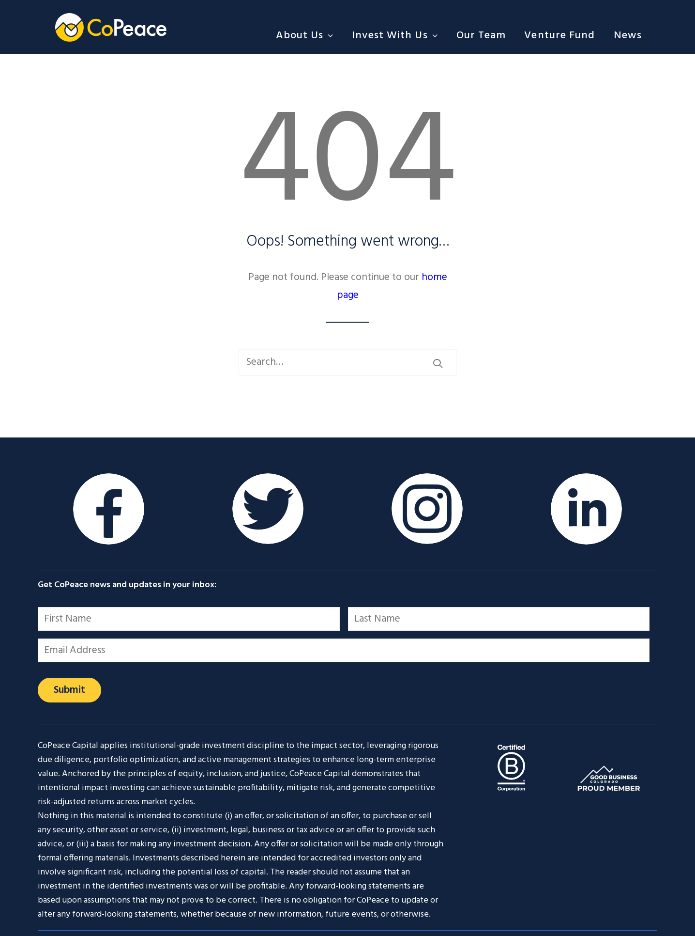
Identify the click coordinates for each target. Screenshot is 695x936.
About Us (305, 35)
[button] (438, 363)
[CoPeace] (110, 27)
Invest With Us (395, 35)
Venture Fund (559, 35)
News (628, 35)
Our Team (481, 35)
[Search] (347, 362)
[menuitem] (308, 35)
